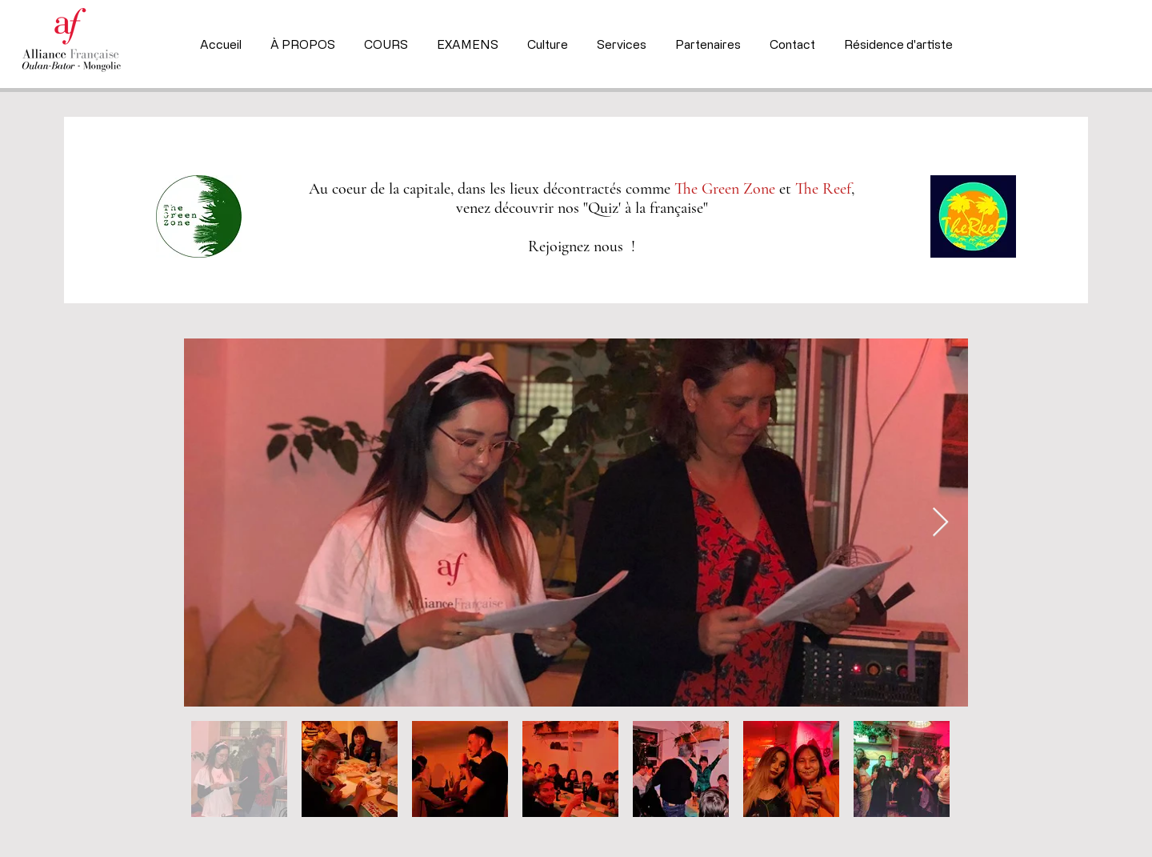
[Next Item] (940, 523)
